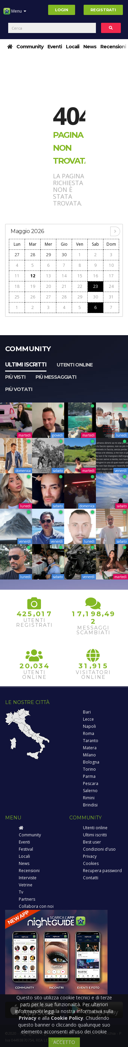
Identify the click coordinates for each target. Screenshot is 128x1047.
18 (17, 286)
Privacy (90, 856)
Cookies (91, 863)
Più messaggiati (55, 377)
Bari (87, 712)
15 (79, 276)
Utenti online (75, 365)
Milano (89, 755)
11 (17, 276)
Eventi (54, 47)
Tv (21, 892)
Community (29, 47)
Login (61, 9)
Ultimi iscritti (25, 364)
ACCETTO (64, 1042)
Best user (92, 842)
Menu (14, 13)
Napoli (89, 726)
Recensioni (113, 47)
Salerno (90, 791)
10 (111, 265)
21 (64, 286)
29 (48, 255)
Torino (89, 769)
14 (64, 276)
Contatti (90, 878)
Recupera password (102, 870)
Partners (27, 899)
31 (111, 297)
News (89, 47)
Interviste (28, 878)
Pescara (90, 783)
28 (32, 255)
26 (32, 297)
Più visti (15, 377)
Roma (88, 733)
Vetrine (25, 885)
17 (111, 276)
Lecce (88, 719)
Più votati (18, 389)
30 (64, 255)
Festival (26, 849)
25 (17, 297)
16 (95, 276)
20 (48, 286)
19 (32, 286)
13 (48, 276)
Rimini (89, 798)
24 (111, 286)
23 (95, 286)
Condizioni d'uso (99, 849)
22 (79, 286)
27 (17, 255)
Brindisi (90, 805)
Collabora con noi (36, 906)
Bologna (91, 762)
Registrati (103, 9)
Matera (90, 748)
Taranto (90, 740)
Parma (89, 776)
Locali (72, 47)
